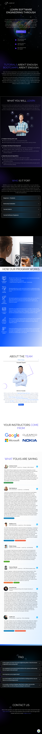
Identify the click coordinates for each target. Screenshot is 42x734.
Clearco (28, 393)
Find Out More (21, 31)
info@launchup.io (27, 713)
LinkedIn (21, 404)
